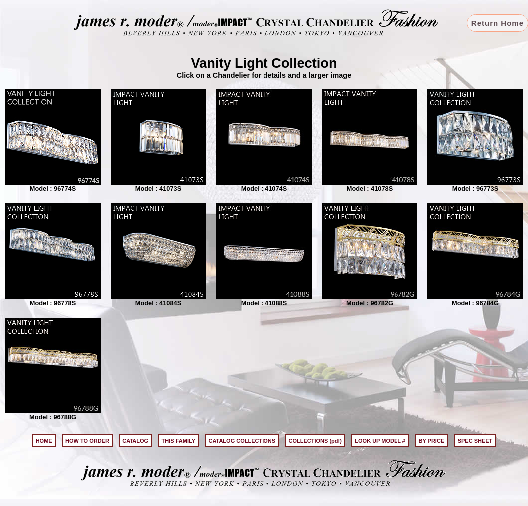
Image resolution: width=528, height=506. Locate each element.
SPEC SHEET (475, 441)
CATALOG (135, 441)
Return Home (497, 23)
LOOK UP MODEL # (380, 441)
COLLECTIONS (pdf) (315, 441)
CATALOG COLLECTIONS (241, 441)
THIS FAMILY (178, 441)
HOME (44, 441)
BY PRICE (431, 441)
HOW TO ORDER (87, 441)
